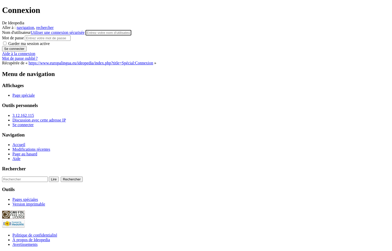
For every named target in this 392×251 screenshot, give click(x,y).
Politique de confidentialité (34, 235)
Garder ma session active (28, 43)
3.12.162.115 (23, 115)
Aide (16, 158)
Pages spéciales (25, 199)
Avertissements (24, 244)
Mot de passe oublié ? (20, 58)
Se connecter (23, 125)
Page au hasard (24, 154)
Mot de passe (13, 38)
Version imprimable (28, 204)
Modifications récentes (31, 149)
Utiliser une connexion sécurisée (57, 32)
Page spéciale (23, 95)
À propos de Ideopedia (31, 240)
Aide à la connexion (18, 53)
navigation (25, 27)
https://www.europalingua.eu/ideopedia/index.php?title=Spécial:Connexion (91, 63)
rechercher (45, 27)
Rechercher (14, 168)
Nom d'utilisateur (44, 32)
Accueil (18, 144)
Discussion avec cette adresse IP (39, 120)
